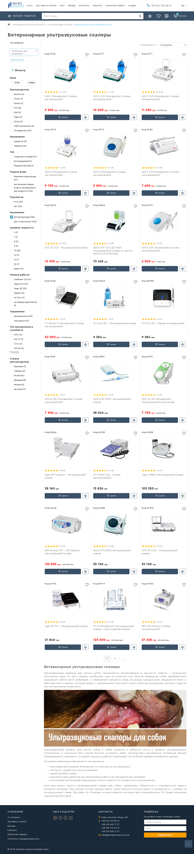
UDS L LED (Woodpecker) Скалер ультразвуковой (111, 98)
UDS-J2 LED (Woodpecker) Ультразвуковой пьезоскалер (158, 400)
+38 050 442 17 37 (110, 824)
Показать (14, 352)
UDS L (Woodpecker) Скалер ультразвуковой (61, 98)
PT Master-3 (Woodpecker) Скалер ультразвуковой (64, 325)
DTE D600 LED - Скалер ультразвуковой (107, 476)
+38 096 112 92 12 (110, 828)
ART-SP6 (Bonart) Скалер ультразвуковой (156, 627)
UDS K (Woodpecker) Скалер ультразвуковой (109, 173)
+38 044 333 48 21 (159, 5)
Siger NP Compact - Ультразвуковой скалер (65, 476)
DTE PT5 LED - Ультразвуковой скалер (159, 552)
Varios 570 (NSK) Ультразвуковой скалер (112, 552)
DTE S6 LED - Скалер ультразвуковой (163, 323)
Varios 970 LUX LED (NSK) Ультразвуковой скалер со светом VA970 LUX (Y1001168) (112, 251)
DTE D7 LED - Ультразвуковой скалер (66, 248)
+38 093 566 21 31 (110, 831)
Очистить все (17, 60)
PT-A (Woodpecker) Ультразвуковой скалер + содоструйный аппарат (113, 627)
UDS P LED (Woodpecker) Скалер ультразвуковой (160, 173)
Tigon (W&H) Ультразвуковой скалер (162, 475)
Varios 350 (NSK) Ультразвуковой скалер (112, 400)
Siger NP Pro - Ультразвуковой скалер (66, 626)
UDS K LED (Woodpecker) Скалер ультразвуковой (160, 249)
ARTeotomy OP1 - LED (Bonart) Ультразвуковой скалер (62, 552)
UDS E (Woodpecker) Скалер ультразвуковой (61, 173)
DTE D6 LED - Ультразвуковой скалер (114, 323)
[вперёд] (123, 658)
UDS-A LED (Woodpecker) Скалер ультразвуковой (63, 400)
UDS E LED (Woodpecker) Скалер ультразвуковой (160, 98)
